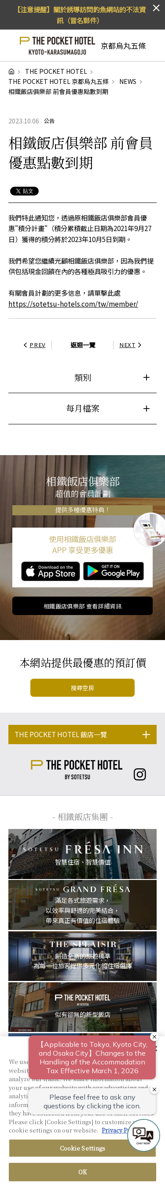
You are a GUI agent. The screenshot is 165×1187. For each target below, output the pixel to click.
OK (82, 1175)
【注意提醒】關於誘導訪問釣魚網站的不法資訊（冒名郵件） (80, 14)
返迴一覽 (82, 344)
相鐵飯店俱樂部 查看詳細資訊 (83, 606)
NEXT (131, 344)
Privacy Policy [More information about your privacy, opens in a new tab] (121, 1133)
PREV (33, 344)
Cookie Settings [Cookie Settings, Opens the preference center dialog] (83, 1151)
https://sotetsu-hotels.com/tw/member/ (73, 303)
